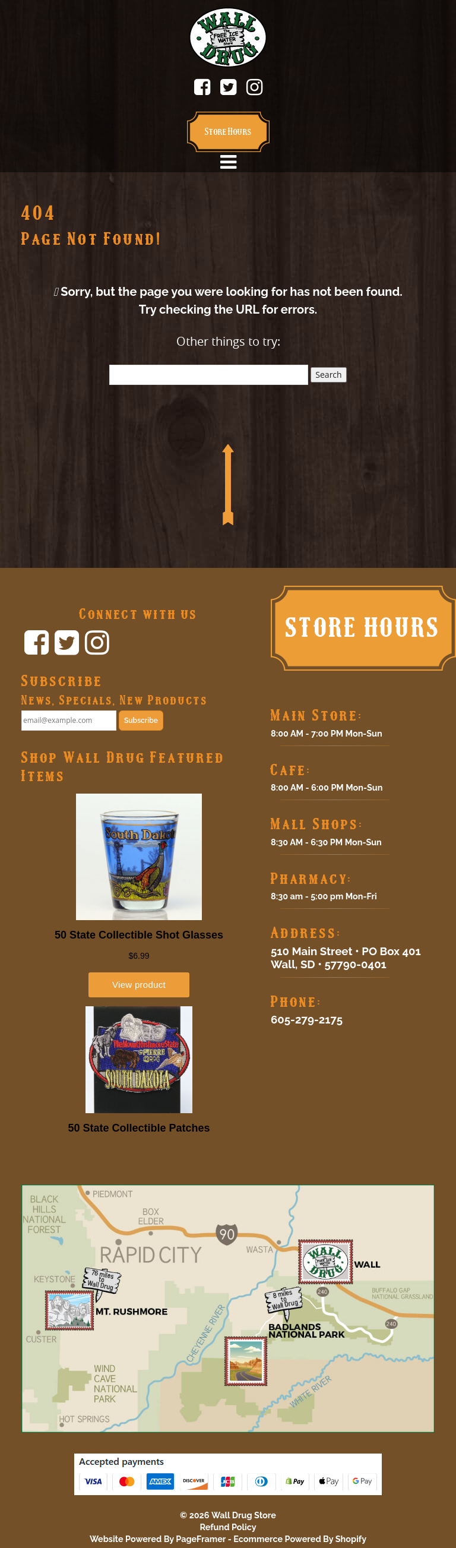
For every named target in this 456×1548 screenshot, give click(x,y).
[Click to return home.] (228, 36)
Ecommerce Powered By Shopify (299, 1539)
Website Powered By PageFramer (158, 1539)
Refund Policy (228, 1527)
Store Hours (228, 132)
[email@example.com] (68, 720)
